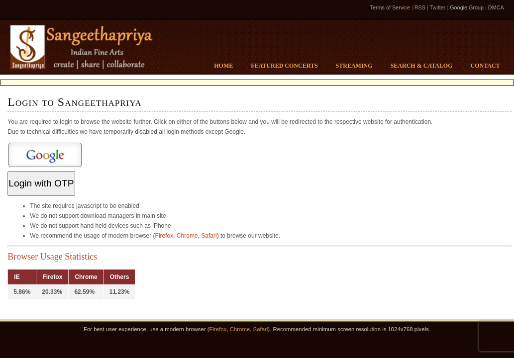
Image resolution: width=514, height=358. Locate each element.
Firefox (164, 235)
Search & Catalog (422, 65)
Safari (208, 235)
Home (223, 65)
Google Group (467, 7)
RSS (419, 7)
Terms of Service (390, 7)
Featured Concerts (284, 65)
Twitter (438, 7)
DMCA (496, 7)
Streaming (354, 65)
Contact (485, 65)
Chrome (187, 235)
